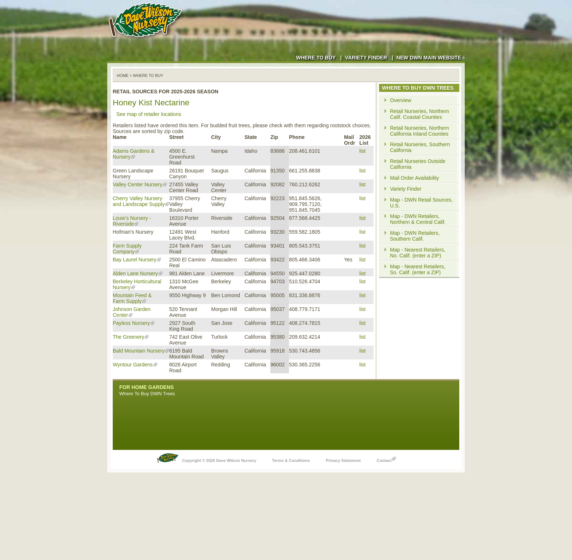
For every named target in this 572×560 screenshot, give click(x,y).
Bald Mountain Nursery (141, 351)
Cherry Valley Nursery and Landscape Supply (141, 201)
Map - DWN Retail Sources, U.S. (421, 203)
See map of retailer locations (148, 114)
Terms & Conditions (291, 460)
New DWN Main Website (431, 58)
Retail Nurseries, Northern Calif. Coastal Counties (419, 114)
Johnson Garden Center (132, 312)
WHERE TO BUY (148, 75)
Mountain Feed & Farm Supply (132, 298)
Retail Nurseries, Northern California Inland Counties (419, 131)
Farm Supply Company (127, 248)
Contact (386, 459)
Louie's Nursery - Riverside (132, 221)
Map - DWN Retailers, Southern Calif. (415, 236)
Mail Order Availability (414, 178)
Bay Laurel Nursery (137, 259)
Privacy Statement (343, 460)
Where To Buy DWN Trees (147, 393)
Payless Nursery (133, 323)
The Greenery (130, 337)
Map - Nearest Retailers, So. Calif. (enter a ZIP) (417, 269)
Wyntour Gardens (135, 365)
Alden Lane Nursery (137, 273)
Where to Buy (316, 58)
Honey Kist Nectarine (151, 102)
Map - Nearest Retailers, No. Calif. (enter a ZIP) (417, 252)
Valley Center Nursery (140, 184)
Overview (400, 100)
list (362, 151)
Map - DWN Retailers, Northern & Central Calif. (418, 219)
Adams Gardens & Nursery (133, 154)
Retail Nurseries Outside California (417, 164)
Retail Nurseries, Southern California (420, 147)
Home (122, 75)
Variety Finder (366, 58)
